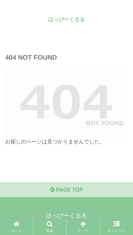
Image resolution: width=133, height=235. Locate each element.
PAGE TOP (66, 190)
